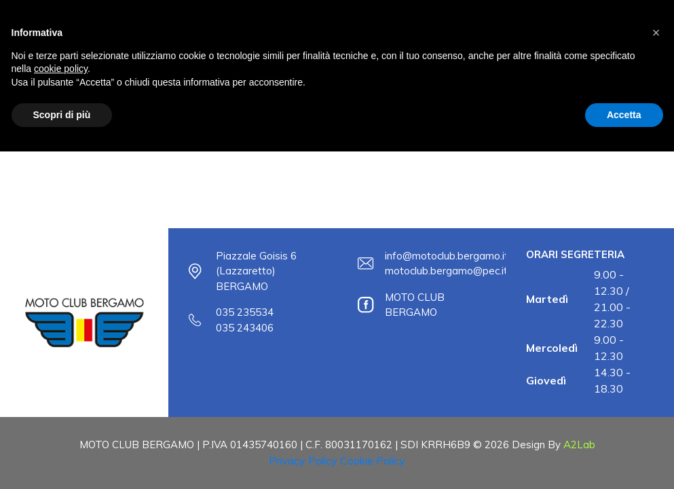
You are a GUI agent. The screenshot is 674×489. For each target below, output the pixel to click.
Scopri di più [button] (62, 114)
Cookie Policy (372, 460)
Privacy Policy (303, 460)
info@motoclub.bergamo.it (446, 255)
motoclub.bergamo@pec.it (446, 270)
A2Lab (579, 444)
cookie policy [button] (61, 68)
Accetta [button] (624, 114)
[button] (656, 32)
